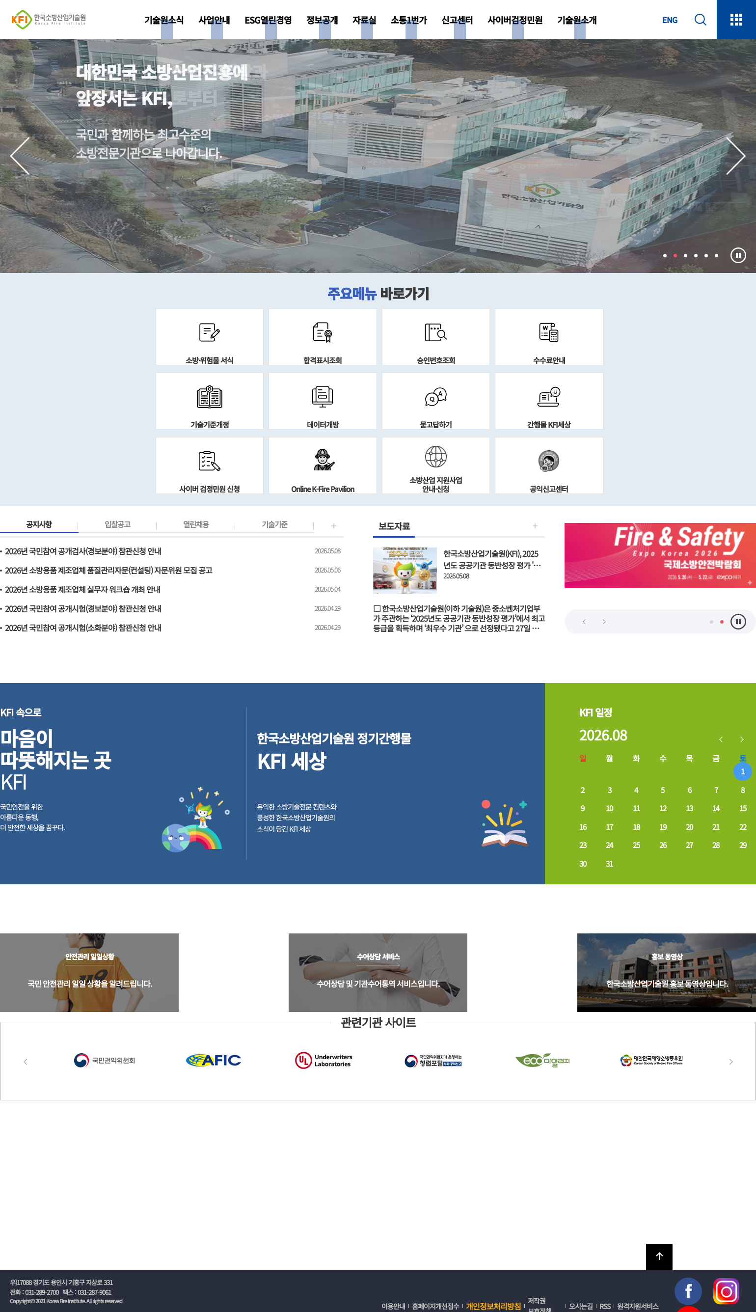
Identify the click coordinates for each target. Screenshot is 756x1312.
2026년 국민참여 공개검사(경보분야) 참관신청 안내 (83, 551)
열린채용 (196, 525)
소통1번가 (409, 19)
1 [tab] (665, 255)
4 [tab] (696, 255)
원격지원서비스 (637, 1306)
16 (582, 826)
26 (662, 845)
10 (609, 808)
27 (689, 845)
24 (609, 845)
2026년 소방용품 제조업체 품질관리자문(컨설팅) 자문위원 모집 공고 (108, 570)
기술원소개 (576, 19)
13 (689, 808)
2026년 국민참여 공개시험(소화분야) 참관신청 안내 (83, 627)
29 (742, 845)
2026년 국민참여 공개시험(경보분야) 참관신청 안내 (83, 608)
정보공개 (322, 19)
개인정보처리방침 (493, 1306)
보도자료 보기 (459, 585)
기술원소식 (164, 19)
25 (636, 845)
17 (609, 826)
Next (736, 156)
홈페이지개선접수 (435, 1306)
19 (662, 826)
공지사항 (38, 525)
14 (715, 808)
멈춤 (738, 255)
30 (582, 863)
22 (742, 826)
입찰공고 (117, 525)
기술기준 (274, 525)
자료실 (364, 19)
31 (609, 863)
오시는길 (581, 1306)
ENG (669, 20)
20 (689, 826)
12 (662, 808)
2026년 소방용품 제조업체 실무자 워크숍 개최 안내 (82, 589)
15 (742, 808)
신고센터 (457, 19)
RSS (604, 1306)
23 (582, 845)
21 (715, 826)
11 (636, 808)
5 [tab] (706, 255)
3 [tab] (685, 255)
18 (636, 826)
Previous (20, 156)
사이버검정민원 (514, 19)
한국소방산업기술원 (48, 19)
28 (715, 845)
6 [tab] (716, 255)
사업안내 (214, 19)
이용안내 (393, 1306)
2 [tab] (675, 255)
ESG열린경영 (268, 19)
